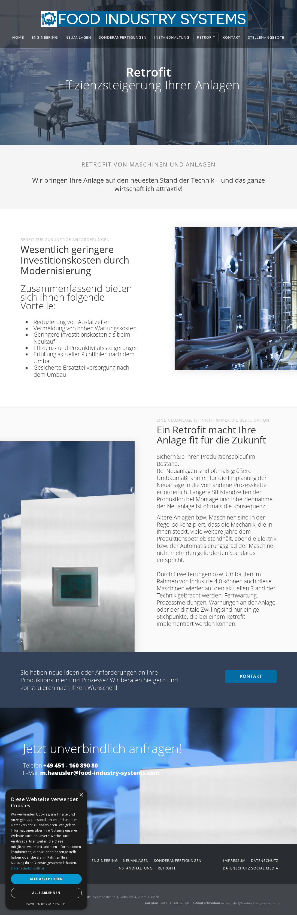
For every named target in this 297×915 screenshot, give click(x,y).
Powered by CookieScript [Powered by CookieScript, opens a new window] (46, 904)
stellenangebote (266, 37)
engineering (105, 860)
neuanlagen (136, 860)
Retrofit (206, 37)
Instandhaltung (171, 37)
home (18, 37)
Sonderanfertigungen (123, 37)
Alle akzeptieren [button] (46, 879)
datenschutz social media (250, 868)
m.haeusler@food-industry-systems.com (251, 903)
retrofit (167, 868)
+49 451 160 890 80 (174, 903)
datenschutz (264, 860)
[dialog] (46, 849)
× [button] (81, 795)
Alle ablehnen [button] (46, 892)
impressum (234, 860)
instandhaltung (135, 868)
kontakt (251, 676)
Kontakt (231, 37)
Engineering (45, 37)
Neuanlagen (78, 37)
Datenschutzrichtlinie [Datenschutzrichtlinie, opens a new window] (28, 868)
